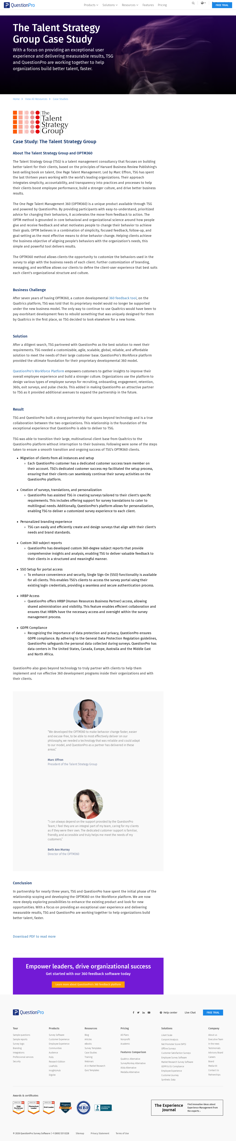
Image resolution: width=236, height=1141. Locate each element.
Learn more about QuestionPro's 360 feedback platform (88, 984)
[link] (194, 3)
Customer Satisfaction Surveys (176, 1053)
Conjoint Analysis (169, 1039)
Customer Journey (170, 1075)
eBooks (88, 1044)
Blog (87, 1035)
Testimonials (214, 1048)
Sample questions (21, 1035)
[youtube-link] (149, 1012)
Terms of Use (122, 1133)
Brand (211, 1061)
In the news (213, 1044)
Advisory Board (215, 1052)
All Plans (125, 1035)
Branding (17, 1048)
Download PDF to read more (34, 937)
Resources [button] (130, 10)
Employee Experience (59, 1044)
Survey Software (56, 1035)
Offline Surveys (168, 1048)
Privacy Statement (100, 1133)
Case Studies (60, 99)
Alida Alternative (128, 1067)
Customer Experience (59, 1039)
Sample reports (20, 1039)
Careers (212, 1057)
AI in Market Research (95, 1066)
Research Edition (57, 1061)
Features (148, 10)
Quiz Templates (92, 1070)
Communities (55, 1048)
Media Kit (212, 1066)
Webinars (89, 1061)
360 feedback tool (123, 298)
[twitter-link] (138, 1012)
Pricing (162, 10)
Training (88, 1057)
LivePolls (53, 1066)
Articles (88, 1039)
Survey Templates (93, 1048)
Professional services (23, 1057)
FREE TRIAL (213, 10)
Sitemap (80, 1133)
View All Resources (38, 99)
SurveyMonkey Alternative (133, 1063)
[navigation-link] (205, 3)
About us (212, 1035)
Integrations (19, 1052)
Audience (53, 1052)
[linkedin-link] (144, 1012)
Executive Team (215, 1039)
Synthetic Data (168, 1079)
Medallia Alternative (130, 1072)
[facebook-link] (133, 1012)
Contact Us (213, 1070)
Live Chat (190, 1012)
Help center (168, 1012)
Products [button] (91, 10)
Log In (218, 3)
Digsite (52, 1075)
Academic (125, 1044)
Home (19, 99)
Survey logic (19, 1044)
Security (17, 1061)
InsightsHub (55, 1070)
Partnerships (214, 1074)
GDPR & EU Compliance (172, 1066)
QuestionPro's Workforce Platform (38, 371)
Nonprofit (125, 1039)
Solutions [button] (110, 10)
